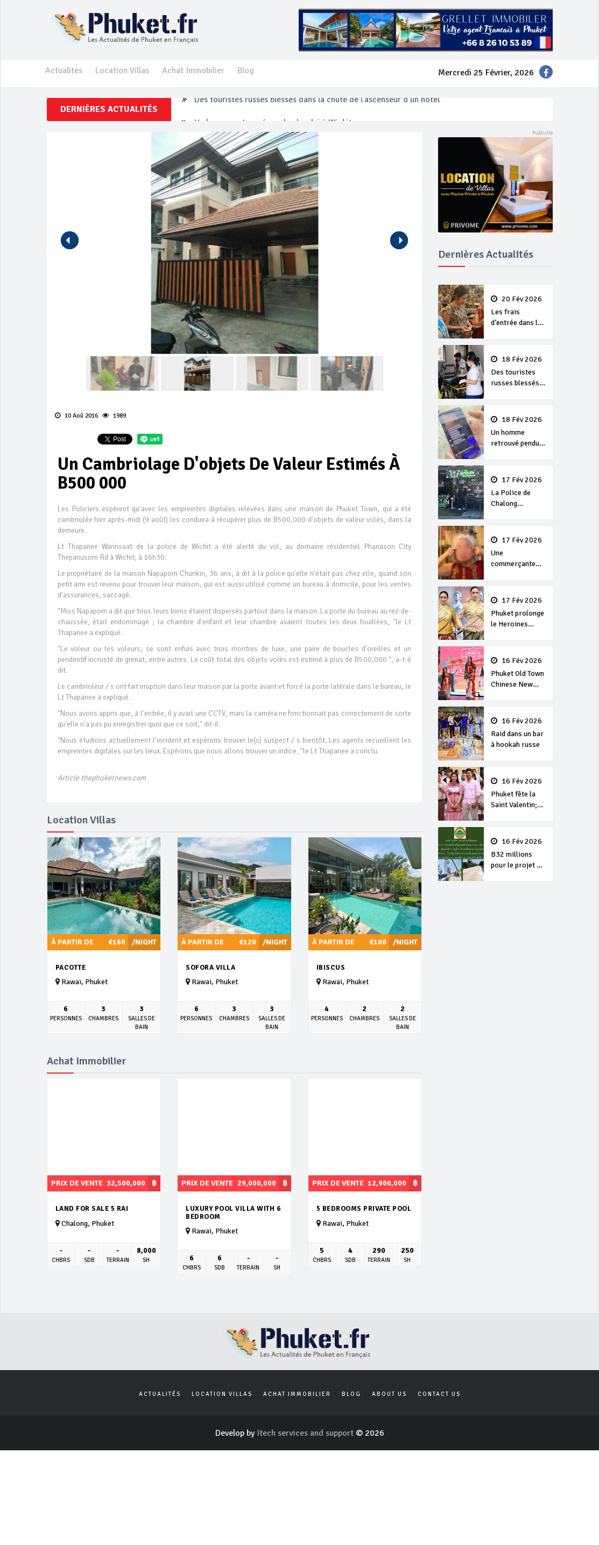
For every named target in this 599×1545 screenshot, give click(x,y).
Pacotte (70, 967)
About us (389, 1394)
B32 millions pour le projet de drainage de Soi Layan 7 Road (518, 854)
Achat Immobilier (193, 70)
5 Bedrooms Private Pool (364, 1208)
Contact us (439, 1394)
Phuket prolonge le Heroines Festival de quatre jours (518, 613)
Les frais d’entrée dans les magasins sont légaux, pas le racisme (518, 311)
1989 (114, 416)
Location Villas (122, 70)
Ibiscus (331, 967)
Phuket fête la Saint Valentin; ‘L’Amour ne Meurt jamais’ (518, 793)
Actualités (63, 70)
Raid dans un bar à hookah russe (518, 733)
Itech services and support (306, 1433)
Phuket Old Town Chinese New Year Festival (518, 673)
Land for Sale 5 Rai (92, 1208)
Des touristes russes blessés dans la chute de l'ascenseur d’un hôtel (317, 109)
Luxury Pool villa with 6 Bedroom (233, 1213)
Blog (245, 70)
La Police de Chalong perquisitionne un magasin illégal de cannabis (518, 492)
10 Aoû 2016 (76, 416)
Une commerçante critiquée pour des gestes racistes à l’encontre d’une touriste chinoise (518, 552)
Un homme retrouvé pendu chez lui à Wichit (518, 432)
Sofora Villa (210, 967)
